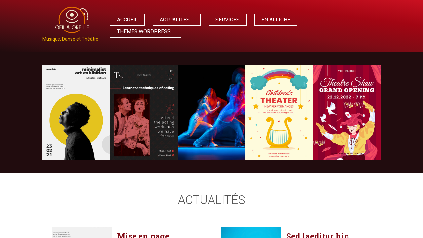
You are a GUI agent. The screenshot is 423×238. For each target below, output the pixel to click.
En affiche (275, 20)
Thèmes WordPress (144, 31)
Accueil (127, 20)
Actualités (175, 20)
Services (227, 20)
